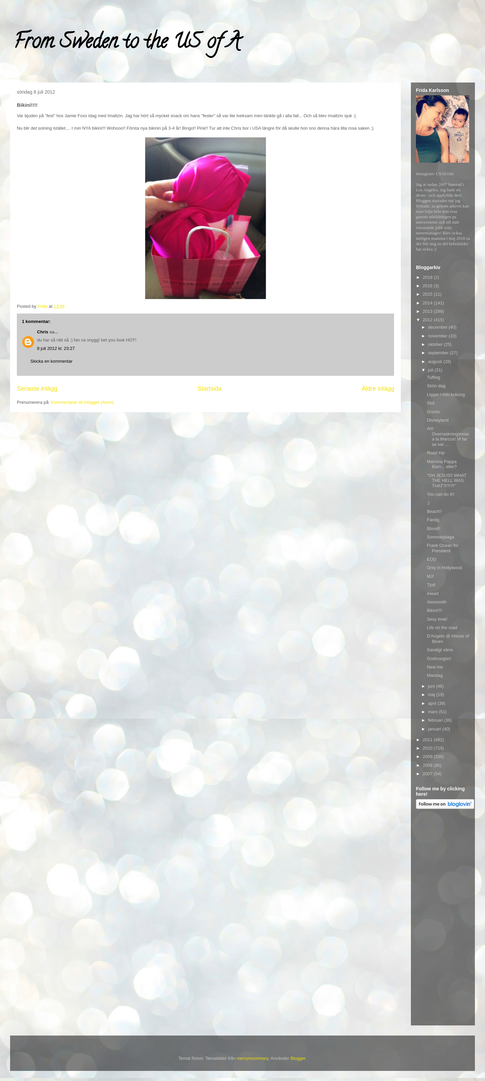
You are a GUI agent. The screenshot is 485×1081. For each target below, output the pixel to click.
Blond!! (433, 528)
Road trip (436, 452)
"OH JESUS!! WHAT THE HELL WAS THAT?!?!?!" (446, 480)
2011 (428, 739)
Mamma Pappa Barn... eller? (442, 464)
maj (432, 694)
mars (433, 711)
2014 (428, 302)
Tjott (431, 584)
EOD (431, 559)
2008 (428, 765)
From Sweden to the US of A (126, 43)
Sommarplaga (440, 536)
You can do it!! (440, 494)
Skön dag (436, 385)
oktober (436, 344)
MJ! (430, 576)
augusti (436, 361)
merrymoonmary (252, 1058)
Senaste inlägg (37, 388)
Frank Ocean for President (442, 548)
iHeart (433, 593)
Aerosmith (437, 601)
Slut (430, 402)
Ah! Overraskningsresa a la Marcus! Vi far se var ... (447, 436)
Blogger (297, 1058)
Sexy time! (437, 619)
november (438, 335)
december (438, 327)
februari (436, 720)
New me (435, 666)
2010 (428, 748)
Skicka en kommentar (51, 361)
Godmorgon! (439, 658)
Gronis (433, 411)
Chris (42, 331)
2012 (428, 319)
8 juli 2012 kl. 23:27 (56, 348)
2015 (428, 294)
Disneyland (437, 420)
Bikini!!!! (434, 610)
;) (428, 502)
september (439, 352)
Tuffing (433, 377)
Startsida (209, 388)
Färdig (433, 519)
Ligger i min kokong (446, 394)
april (433, 703)
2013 (428, 311)
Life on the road (442, 627)
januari (435, 728)
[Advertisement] (443, 918)
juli (431, 369)
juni (432, 686)
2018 (428, 277)
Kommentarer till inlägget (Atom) (82, 402)
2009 (428, 756)
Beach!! (434, 511)
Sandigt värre (440, 649)
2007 (428, 773)
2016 (428, 285)
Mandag (435, 675)
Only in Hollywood (444, 567)
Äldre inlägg (378, 388)
